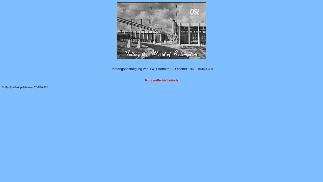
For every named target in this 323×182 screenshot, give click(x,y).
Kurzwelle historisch (161, 80)
